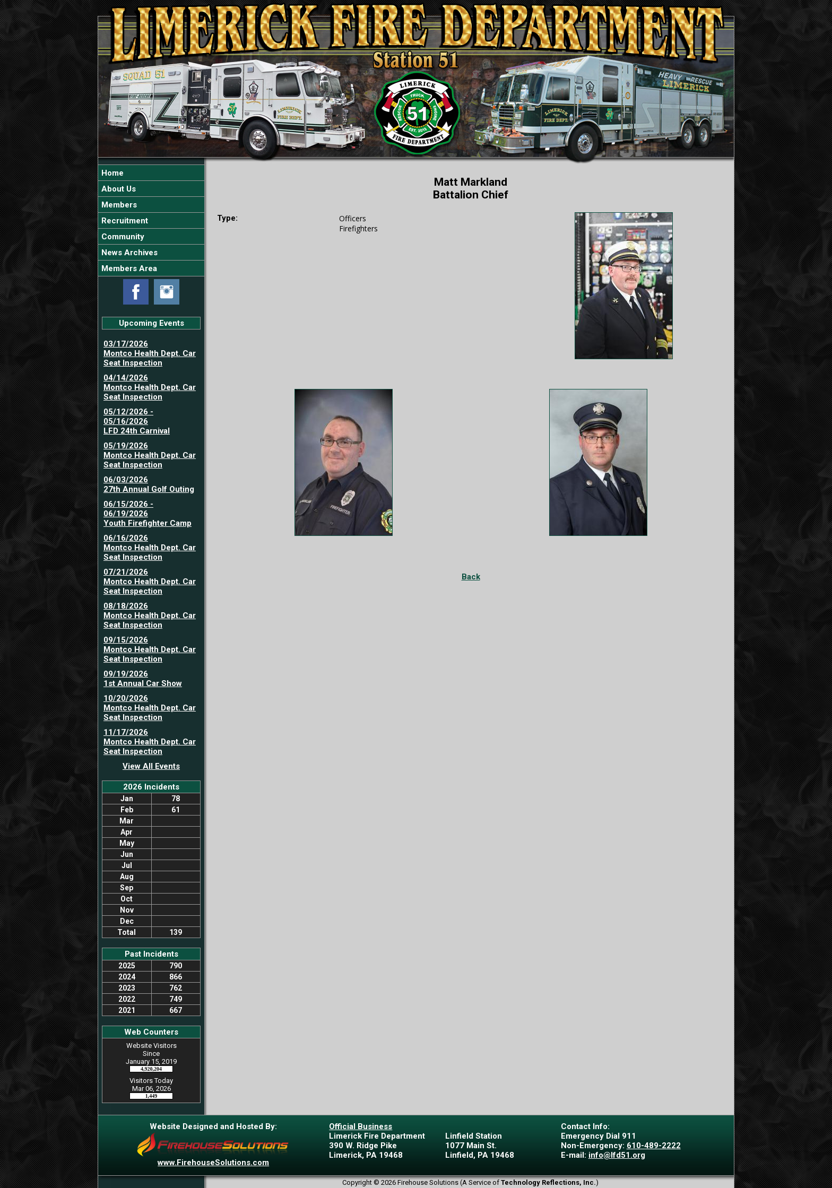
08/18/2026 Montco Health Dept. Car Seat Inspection (149, 615)
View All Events (151, 766)
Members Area (128, 268)
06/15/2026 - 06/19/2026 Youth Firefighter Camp (147, 513)
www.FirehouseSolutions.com (213, 1162)
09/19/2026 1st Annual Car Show (142, 678)
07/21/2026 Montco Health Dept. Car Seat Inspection (149, 581)
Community (121, 236)
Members (118, 205)
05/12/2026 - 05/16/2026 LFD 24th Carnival (136, 421)
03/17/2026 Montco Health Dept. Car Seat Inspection (149, 353)
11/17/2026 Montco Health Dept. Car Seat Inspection (149, 741)
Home (111, 173)
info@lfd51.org (616, 1155)
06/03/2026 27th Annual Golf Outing (148, 484)
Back (471, 577)
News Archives (128, 252)
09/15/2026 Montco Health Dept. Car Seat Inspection (149, 649)
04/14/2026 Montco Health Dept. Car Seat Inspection (149, 387)
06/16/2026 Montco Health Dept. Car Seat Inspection (149, 547)
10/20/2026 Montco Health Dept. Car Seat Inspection (149, 707)
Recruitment (123, 221)
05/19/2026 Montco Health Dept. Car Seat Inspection (149, 455)
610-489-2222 (654, 1145)
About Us (117, 189)
